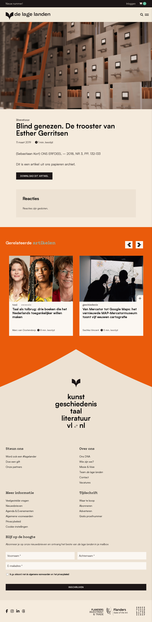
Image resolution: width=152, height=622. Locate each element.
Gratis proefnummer (90, 516)
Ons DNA (84, 456)
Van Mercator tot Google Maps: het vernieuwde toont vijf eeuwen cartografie (111, 313)
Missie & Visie (86, 466)
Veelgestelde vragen (17, 500)
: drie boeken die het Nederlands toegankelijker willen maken (40, 313)
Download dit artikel (34, 176)
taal (76, 411)
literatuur (76, 418)
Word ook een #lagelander (21, 456)
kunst (76, 396)
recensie (27, 305)
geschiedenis (76, 403)
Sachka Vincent (92, 330)
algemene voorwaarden (39, 574)
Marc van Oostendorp (25, 330)
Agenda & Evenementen (20, 511)
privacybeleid (63, 574)
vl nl (76, 425)
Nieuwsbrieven (14, 505)
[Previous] (128, 244)
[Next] (139, 244)
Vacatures (85, 482)
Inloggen (131, 3)
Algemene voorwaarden (19, 516)
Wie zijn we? (86, 461)
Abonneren (85, 505)
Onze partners (14, 466)
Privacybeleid (13, 521)
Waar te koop (87, 500)
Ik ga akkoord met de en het (39, 574)
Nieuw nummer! (14, 3)
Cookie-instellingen (17, 526)
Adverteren (85, 511)
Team (91, 472)
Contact (84, 477)
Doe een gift (13, 461)
